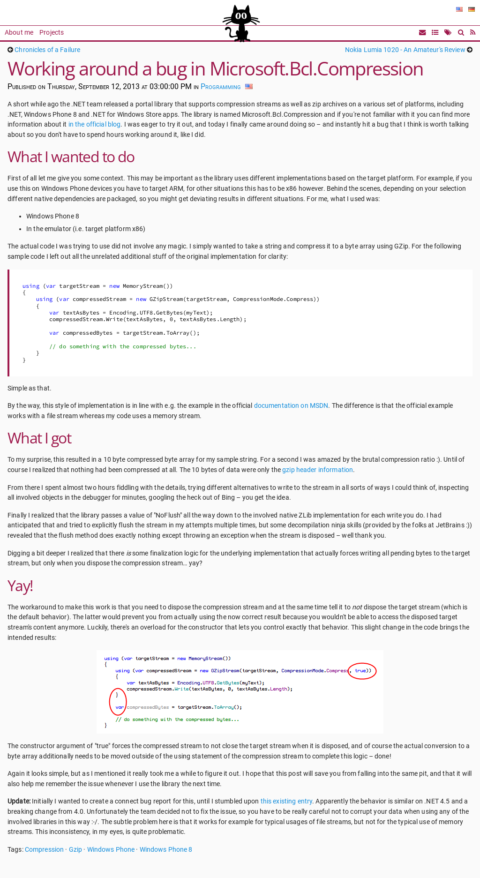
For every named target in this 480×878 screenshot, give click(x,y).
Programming (221, 86)
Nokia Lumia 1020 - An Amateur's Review (405, 50)
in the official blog (94, 124)
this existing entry (286, 801)
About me (19, 33)
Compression (44, 850)
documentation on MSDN (291, 406)
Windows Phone (111, 850)
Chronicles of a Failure (47, 50)
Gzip (75, 850)
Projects (51, 33)
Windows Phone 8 (166, 850)
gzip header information (317, 470)
